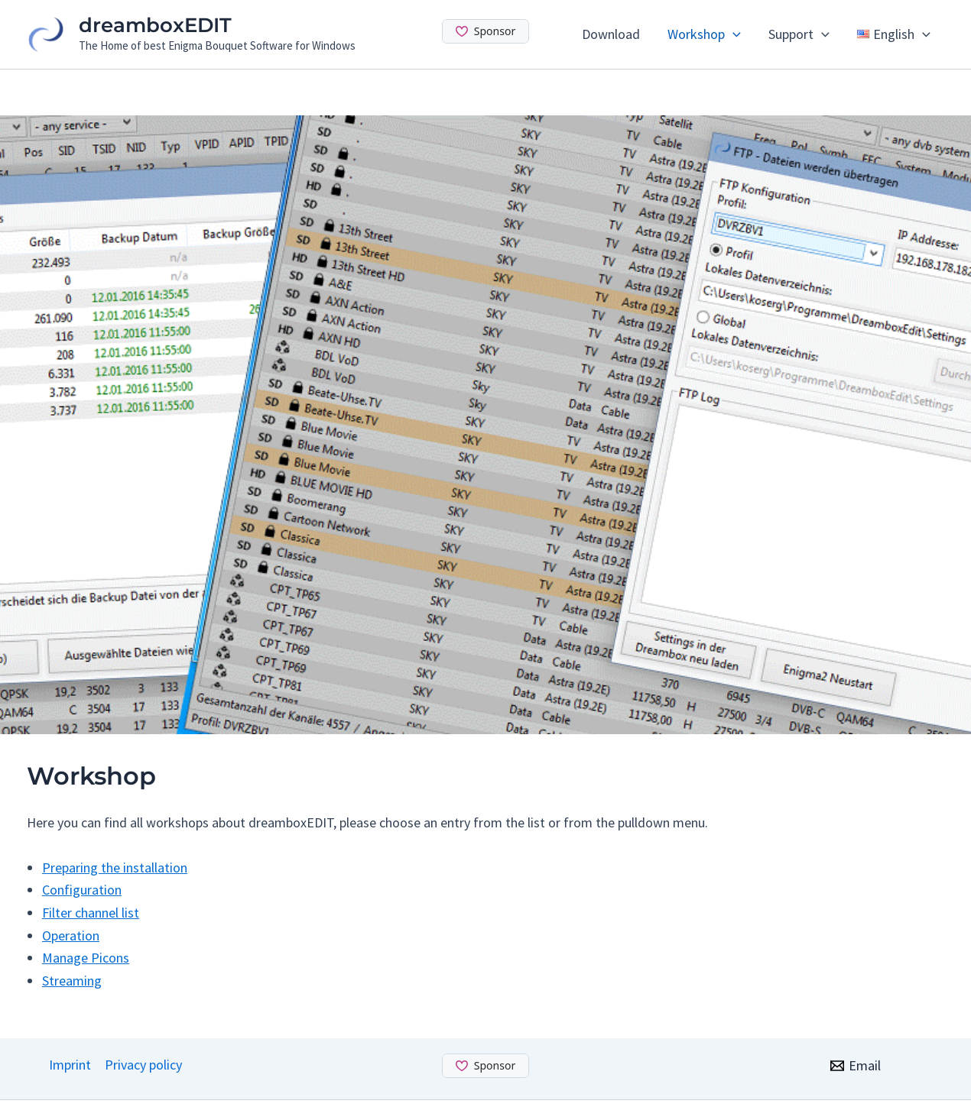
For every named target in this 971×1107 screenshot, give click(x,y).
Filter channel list (90, 912)
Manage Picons (85, 957)
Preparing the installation (114, 867)
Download (611, 34)
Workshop (704, 34)
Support (799, 34)
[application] (733, 34)
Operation (70, 935)
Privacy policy (143, 1064)
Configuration (82, 889)
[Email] (855, 1066)
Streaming (72, 980)
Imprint (70, 1064)
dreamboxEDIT (155, 25)
